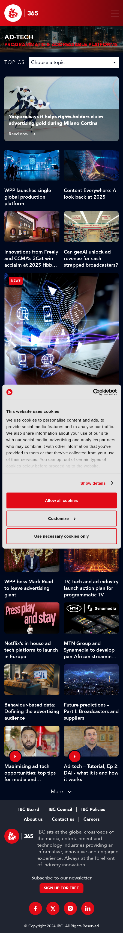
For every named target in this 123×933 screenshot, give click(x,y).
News (15, 281)
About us (33, 819)
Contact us (63, 819)
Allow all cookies (61, 500)
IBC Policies (93, 810)
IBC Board (28, 810)
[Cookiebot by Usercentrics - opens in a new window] (93, 392)
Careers (91, 819)
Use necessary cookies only (61, 536)
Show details (93, 483)
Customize (61, 518)
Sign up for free (61, 888)
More (57, 791)
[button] (114, 13)
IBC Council (60, 810)
